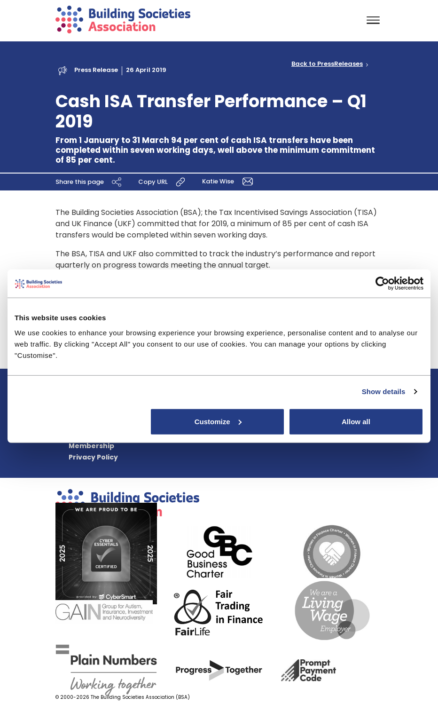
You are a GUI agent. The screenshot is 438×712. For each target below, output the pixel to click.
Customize (218, 421)
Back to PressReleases (327, 64)
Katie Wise (229, 181)
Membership (91, 446)
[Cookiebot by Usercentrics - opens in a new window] (382, 284)
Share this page (89, 182)
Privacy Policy (93, 457)
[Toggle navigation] (373, 21)
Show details (384, 392)
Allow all (356, 421)
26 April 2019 (146, 69)
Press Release (96, 69)
